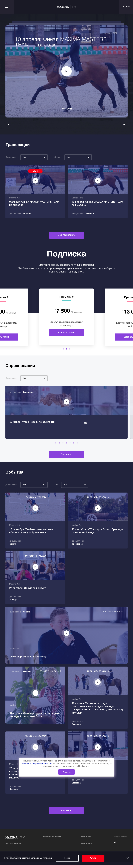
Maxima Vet (86, 839)
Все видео (66, 461)
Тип (56, 491)
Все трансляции (66, 235)
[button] (63, 349)
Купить (93, 858)
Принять (67, 772)
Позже (67, 858)
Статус (57, 157)
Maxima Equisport (52, 839)
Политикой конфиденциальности (37, 763)
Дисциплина (11, 157)
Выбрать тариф (66, 333)
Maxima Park (87, 846)
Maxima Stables (13, 846)
